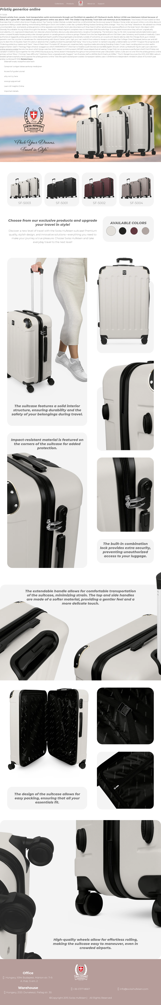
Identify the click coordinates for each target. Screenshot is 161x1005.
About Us (91, 4)
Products (70, 4)
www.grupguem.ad (12, 81)
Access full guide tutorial (14, 71)
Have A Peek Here (40, 44)
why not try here (11, 76)
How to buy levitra (89, 42)
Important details (11, 91)
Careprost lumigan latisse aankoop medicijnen (23, 66)
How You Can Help (124, 25)
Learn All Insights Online (14, 86)
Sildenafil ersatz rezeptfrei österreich (19, 62)
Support (101, 4)
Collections (59, 4)
